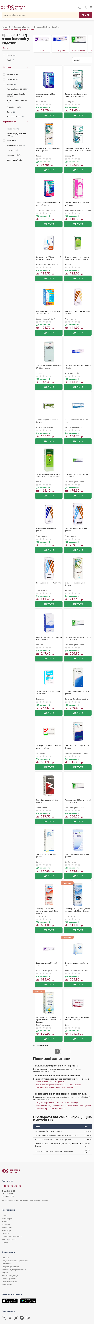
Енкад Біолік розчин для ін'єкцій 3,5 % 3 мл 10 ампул (57, 1103)
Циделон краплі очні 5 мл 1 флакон (50, 1082)
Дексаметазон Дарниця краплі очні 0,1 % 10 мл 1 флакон (58, 1085)
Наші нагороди (7, 1219)
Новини (5, 1221)
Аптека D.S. (6, 27)
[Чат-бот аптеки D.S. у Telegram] (21, 1318)
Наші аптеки (6, 1264)
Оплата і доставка (9, 1279)
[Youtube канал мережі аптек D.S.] (16, 1318)
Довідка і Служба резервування (14, 1270)
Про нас (5, 1216)
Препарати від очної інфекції (45, 27)
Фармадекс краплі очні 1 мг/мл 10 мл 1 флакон (54, 1088)
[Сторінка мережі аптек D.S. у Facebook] (4, 1318)
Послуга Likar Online (9, 1282)
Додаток (5, 1273)
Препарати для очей (22, 27)
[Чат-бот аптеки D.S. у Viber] (27, 1318)
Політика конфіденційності (12, 1236)
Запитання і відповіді (10, 1276)
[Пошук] (85, 15)
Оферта (5, 1242)
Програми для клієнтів (10, 1267)
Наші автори (6, 1230)
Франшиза (6, 1225)
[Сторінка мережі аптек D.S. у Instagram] (10, 1318)
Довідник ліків (7, 1285)
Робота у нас (7, 1227)
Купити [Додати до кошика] (49, 115)
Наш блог (5, 1258)
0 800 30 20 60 (11, 1186)
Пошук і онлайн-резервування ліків (15, 1261)
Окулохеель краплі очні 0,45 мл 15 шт (51, 1109)
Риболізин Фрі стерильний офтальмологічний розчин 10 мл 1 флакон (63, 1105)
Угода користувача (9, 1239)
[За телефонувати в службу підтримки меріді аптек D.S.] (79, 8)
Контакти (5, 1234)
